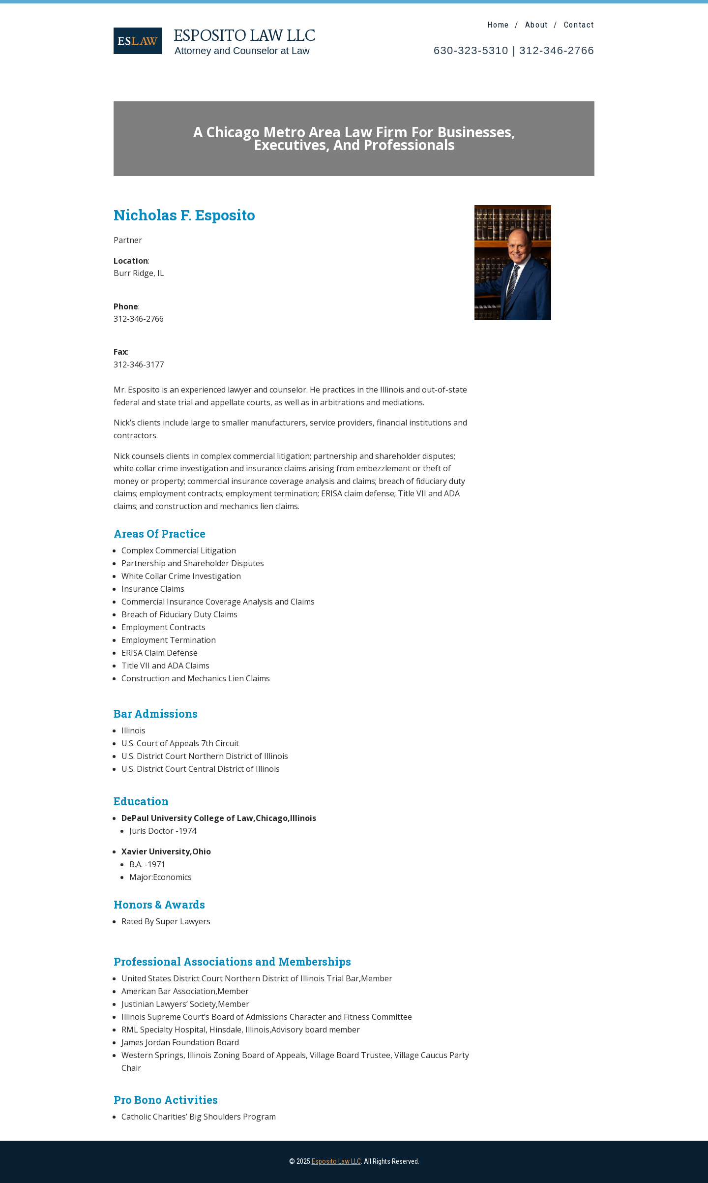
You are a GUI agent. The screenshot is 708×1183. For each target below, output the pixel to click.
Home (498, 25)
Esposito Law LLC (336, 1161)
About (536, 25)
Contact (579, 25)
